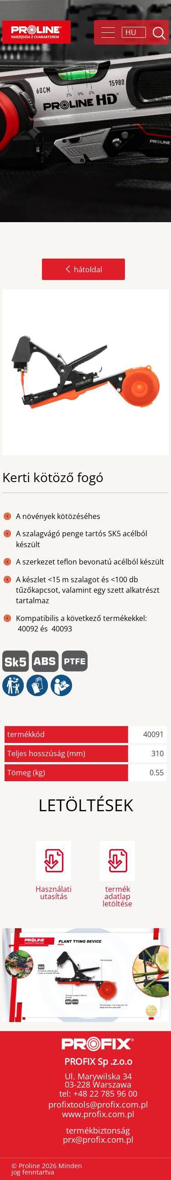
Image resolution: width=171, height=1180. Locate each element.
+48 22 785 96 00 (104, 1093)
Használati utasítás (54, 892)
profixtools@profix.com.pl (98, 1104)
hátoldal (83, 269)
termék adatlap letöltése (117, 895)
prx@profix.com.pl (98, 1139)
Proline (36, 32)
